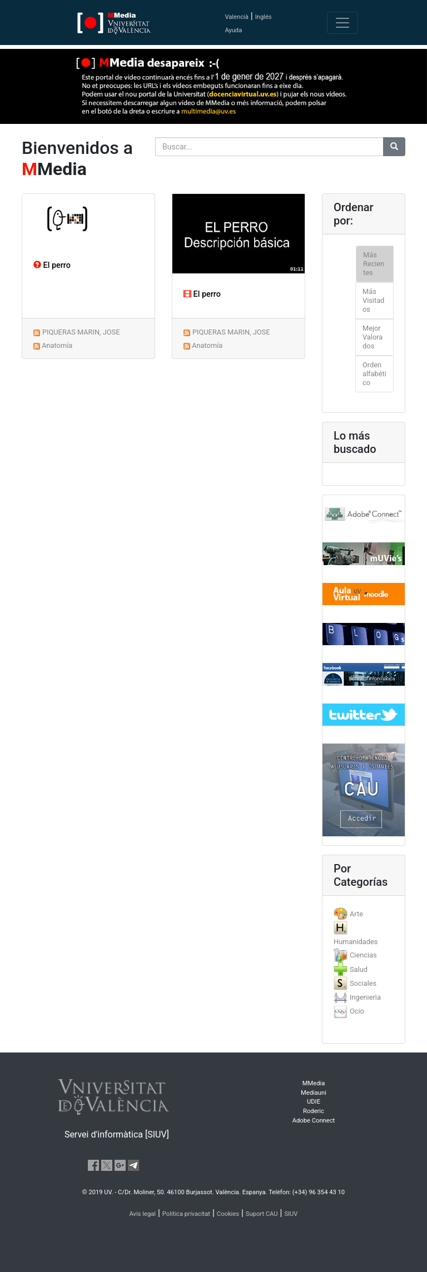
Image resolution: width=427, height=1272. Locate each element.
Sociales (363, 983)
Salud (359, 969)
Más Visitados (373, 300)
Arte (356, 914)
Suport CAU (262, 1214)
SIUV (290, 1214)
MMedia (313, 1083)
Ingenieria (365, 997)
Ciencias (363, 955)
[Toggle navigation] (342, 23)
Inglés (263, 17)
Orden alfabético (374, 374)
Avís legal (143, 1214)
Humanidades (356, 941)
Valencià (236, 17)
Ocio (357, 1011)
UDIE (313, 1101)
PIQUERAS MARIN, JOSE (81, 332)
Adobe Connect (313, 1120)
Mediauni (313, 1092)
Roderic (313, 1111)
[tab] (364, 914)
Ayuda (233, 30)
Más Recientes (373, 264)
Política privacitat (186, 1214)
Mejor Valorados (373, 337)
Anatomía (57, 345)
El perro (52, 265)
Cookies (228, 1214)
